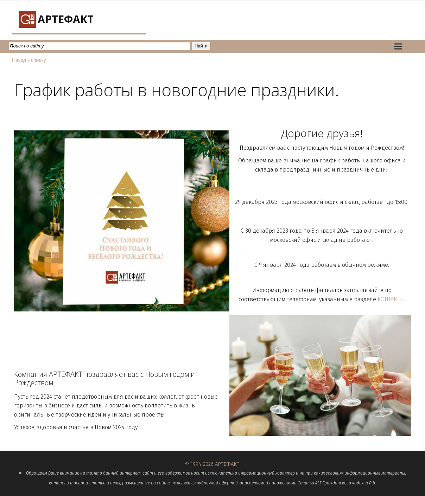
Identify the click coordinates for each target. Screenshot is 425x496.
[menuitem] (398, 46)
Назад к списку (29, 60)
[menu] (403, 46)
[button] (398, 46)
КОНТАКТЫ (391, 299)
